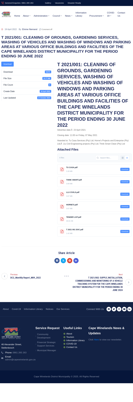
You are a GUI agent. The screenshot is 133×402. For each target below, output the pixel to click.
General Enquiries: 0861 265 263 (19, 3)
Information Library (81, 14)
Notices (49, 309)
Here (96, 339)
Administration (42, 16)
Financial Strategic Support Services (46, 344)
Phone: (15, 352)
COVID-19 (111, 14)
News (69, 16)
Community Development (43, 336)
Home (17, 16)
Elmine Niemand (29, 29)
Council (57, 16)
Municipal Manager (46, 350)
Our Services (63, 309)
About (27, 16)
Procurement (96, 16)
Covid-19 (16, 309)
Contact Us (121, 14)
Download (7, 64)
